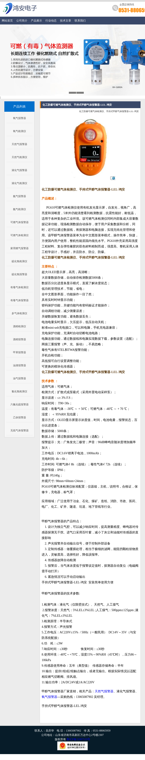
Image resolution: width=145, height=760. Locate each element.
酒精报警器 (19, 339)
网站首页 (7, 20)
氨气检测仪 (19, 209)
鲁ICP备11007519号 (78, 739)
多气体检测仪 (19, 313)
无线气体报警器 (19, 430)
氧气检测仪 (19, 131)
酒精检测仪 (19, 326)
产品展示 (36, 20)
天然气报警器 (19, 144)
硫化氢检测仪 (19, 261)
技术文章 (65, 20)
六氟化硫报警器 (19, 404)
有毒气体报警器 (19, 300)
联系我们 (80, 20)
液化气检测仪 (19, 183)
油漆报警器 (19, 365)
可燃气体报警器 (19, 222)
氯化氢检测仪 (19, 391)
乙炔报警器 (19, 417)
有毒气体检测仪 (19, 287)
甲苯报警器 (19, 352)
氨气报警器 (19, 196)
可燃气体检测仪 (19, 235)
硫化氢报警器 (19, 274)
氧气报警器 (19, 118)
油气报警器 (19, 378)
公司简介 (21, 20)
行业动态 (51, 20)
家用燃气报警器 (19, 248)
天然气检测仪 (19, 157)
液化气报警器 (19, 170)
